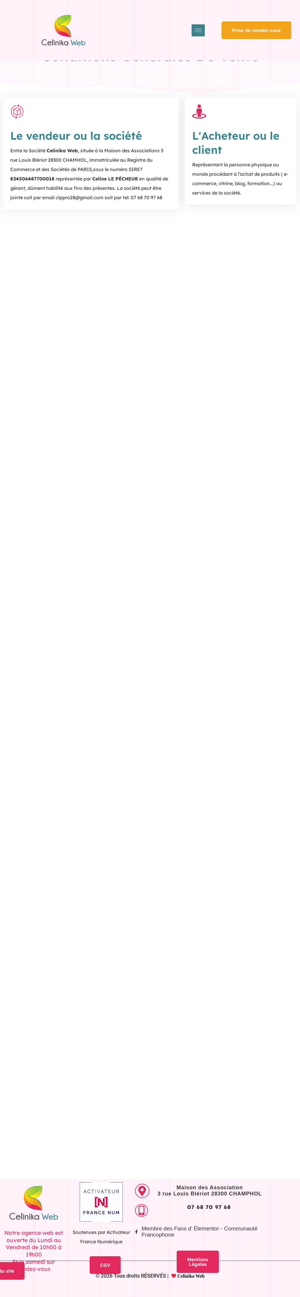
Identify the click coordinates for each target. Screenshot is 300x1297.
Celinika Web (188, 1276)
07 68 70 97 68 (209, 1207)
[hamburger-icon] (198, 30)
